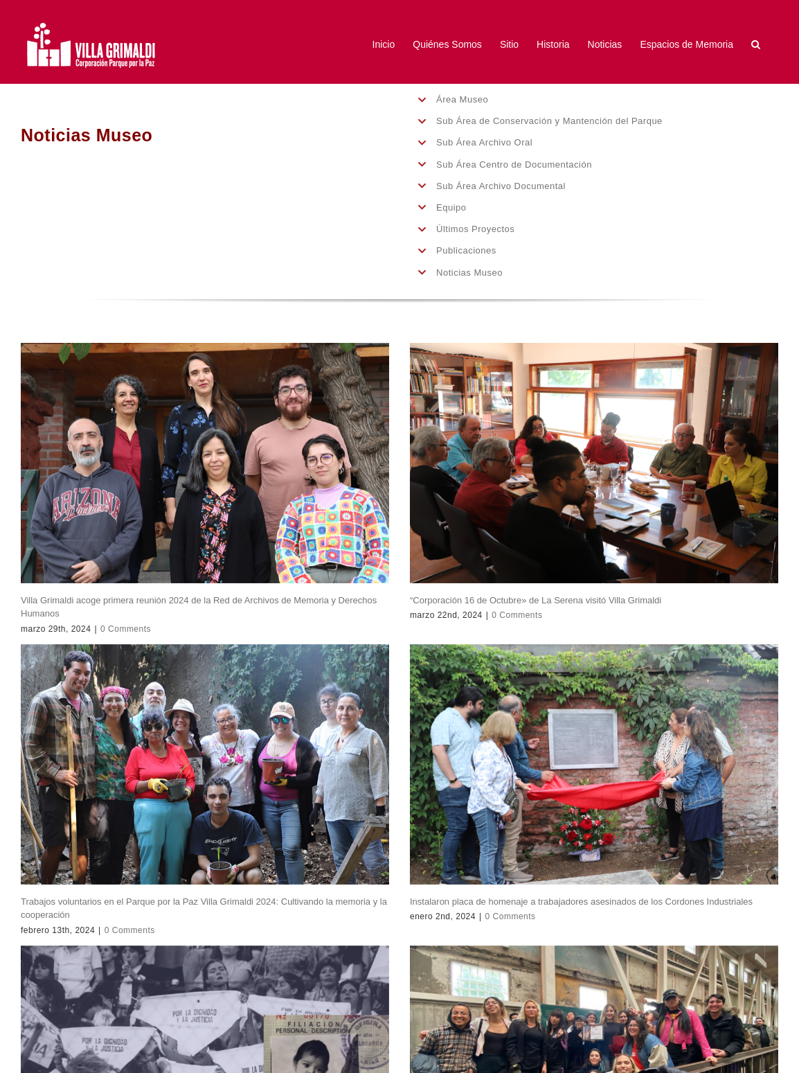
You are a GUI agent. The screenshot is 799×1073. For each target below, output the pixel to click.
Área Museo (462, 99)
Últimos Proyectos (475, 229)
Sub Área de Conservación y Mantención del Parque (549, 121)
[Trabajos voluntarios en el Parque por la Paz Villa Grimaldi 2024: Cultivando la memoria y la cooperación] (205, 764)
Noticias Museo (469, 272)
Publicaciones (466, 250)
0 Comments (125, 629)
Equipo (451, 207)
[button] (755, 44)
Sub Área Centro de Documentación (514, 164)
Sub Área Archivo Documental (501, 186)
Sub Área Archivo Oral (484, 142)
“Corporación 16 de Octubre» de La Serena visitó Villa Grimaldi (535, 600)
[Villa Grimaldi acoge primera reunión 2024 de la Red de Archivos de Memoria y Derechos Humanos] (205, 463)
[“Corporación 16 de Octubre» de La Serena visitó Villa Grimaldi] (594, 463)
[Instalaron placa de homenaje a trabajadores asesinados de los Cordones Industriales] (594, 764)
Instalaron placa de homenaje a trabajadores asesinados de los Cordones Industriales (581, 901)
